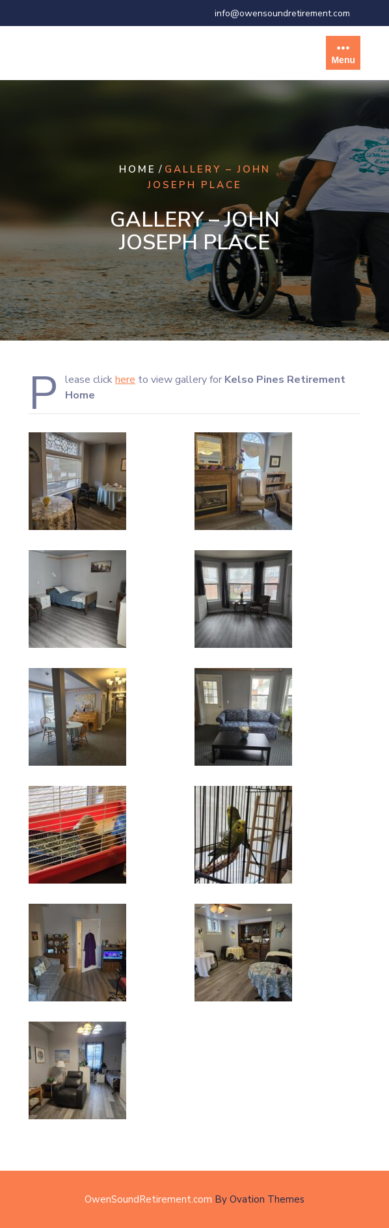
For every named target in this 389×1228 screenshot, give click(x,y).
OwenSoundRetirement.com (194, 1199)
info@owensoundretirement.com (282, 13)
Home (137, 169)
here (125, 379)
